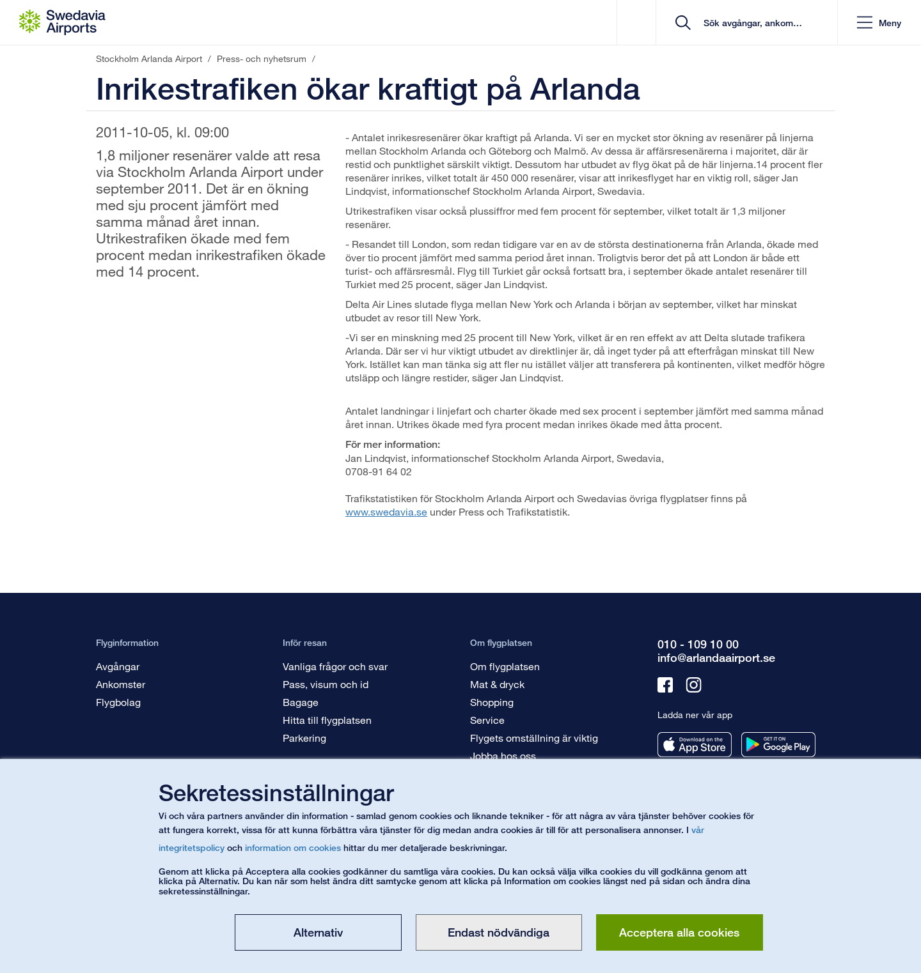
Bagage (301, 702)
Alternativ (318, 932)
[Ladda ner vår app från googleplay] (778, 745)
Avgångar (117, 666)
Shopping (492, 702)
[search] (751, 22)
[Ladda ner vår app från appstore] (694, 745)
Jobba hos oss (503, 755)
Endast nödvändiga (498, 932)
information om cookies (293, 847)
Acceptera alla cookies (679, 932)
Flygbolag (118, 702)
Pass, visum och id (325, 684)
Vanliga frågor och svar (335, 666)
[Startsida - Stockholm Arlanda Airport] (62, 22)
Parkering (304, 738)
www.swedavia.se (386, 511)
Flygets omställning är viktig (534, 738)
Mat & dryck (497, 684)
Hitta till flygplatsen (327, 720)
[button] (879, 23)
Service (487, 720)
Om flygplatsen (505, 666)
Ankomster (120, 684)
